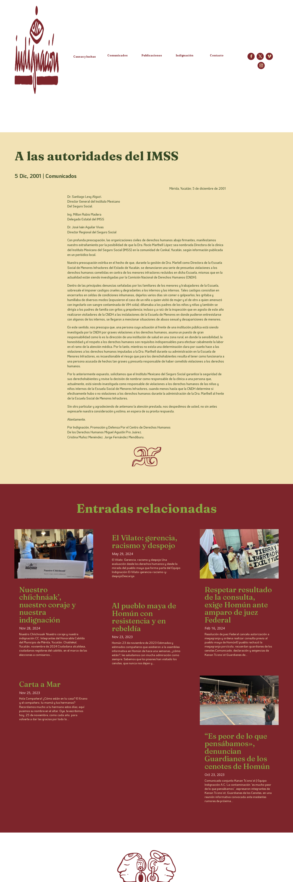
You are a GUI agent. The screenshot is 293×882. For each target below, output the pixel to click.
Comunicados (61, 175)
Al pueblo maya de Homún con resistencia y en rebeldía (144, 617)
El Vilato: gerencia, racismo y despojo (144, 541)
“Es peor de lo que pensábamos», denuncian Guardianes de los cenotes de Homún (237, 751)
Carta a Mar (40, 684)
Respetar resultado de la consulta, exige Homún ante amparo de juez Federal (238, 604)
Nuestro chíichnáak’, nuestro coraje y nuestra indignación (47, 604)
